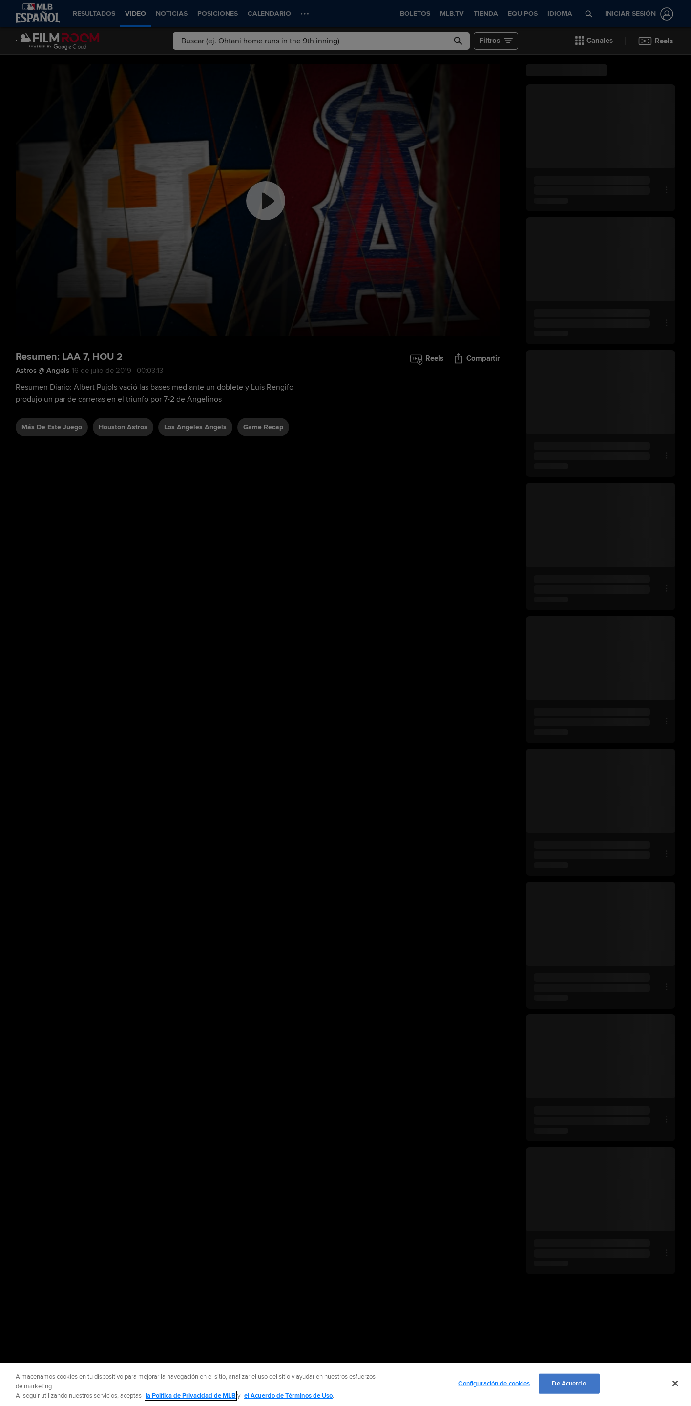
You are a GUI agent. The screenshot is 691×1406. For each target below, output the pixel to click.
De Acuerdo (569, 1383)
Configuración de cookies (494, 1383)
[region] (345, 1384)
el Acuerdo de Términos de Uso (288, 1396)
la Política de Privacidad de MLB (191, 1396)
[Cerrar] (675, 1383)
